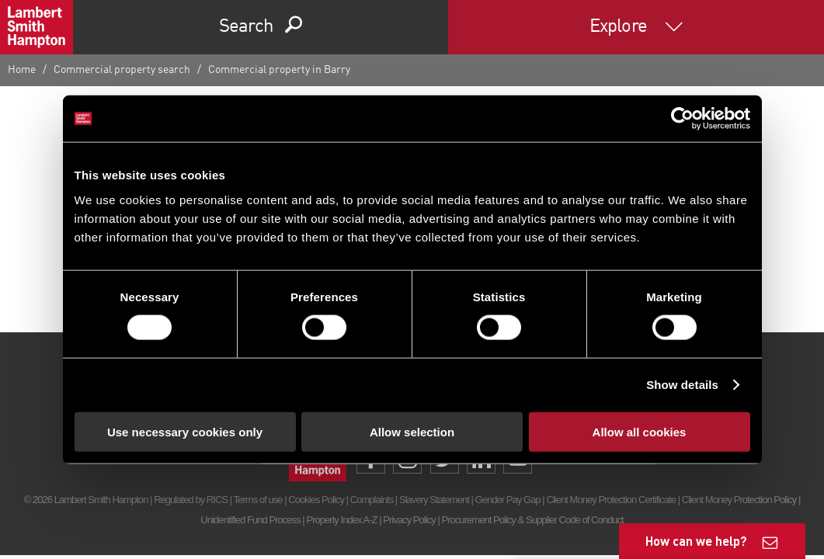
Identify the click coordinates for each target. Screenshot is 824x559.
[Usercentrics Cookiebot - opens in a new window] (682, 118)
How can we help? (696, 541)
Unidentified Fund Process (250, 520)
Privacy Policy (409, 520)
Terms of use (258, 499)
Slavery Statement (434, 499)
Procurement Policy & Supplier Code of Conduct (532, 520)
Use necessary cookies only (184, 431)
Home (22, 69)
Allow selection (412, 431)
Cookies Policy (316, 499)
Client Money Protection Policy (739, 499)
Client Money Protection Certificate (611, 499)
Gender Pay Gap (508, 499)
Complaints (371, 499)
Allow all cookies (640, 431)
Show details (682, 384)
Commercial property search (122, 69)
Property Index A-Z (341, 520)
